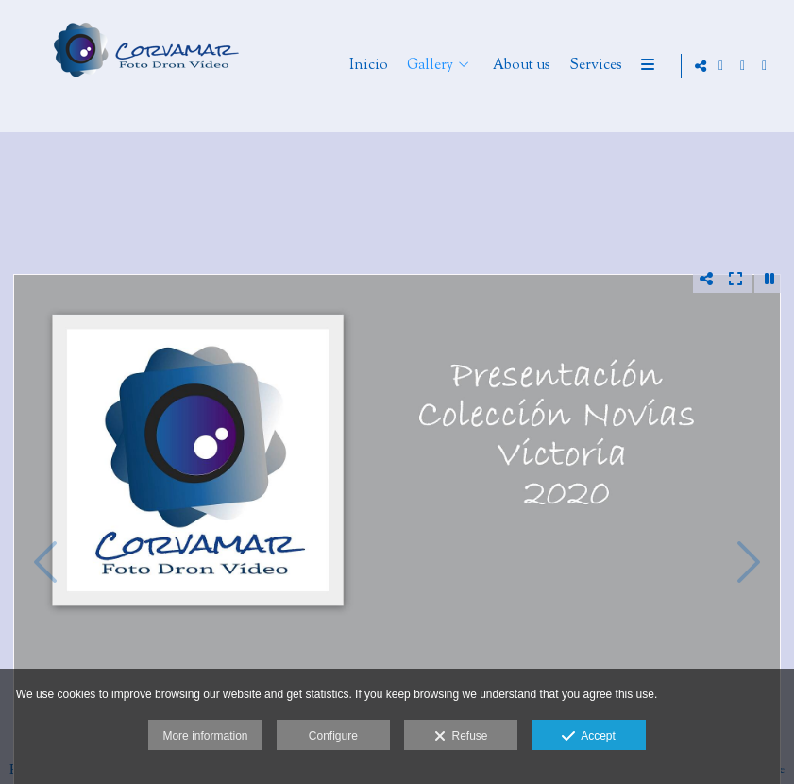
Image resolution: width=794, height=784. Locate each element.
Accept (589, 736)
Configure (333, 735)
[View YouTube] (764, 66)
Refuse (461, 736)
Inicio (438, 67)
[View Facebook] (743, 66)
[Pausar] (769, 278)
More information (204, 735)
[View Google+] (721, 66)
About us (591, 67)
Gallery (500, 67)
